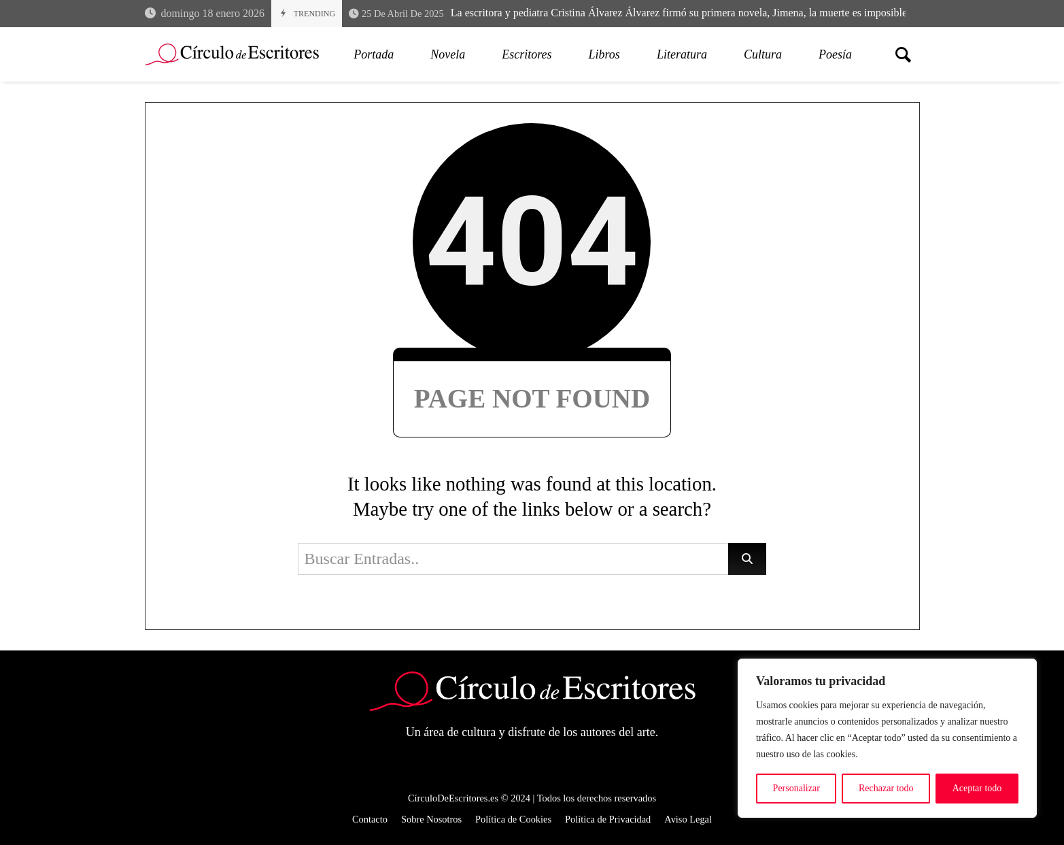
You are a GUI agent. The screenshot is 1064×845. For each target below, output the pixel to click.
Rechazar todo (886, 788)
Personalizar (796, 788)
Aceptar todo (977, 788)
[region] (887, 738)
